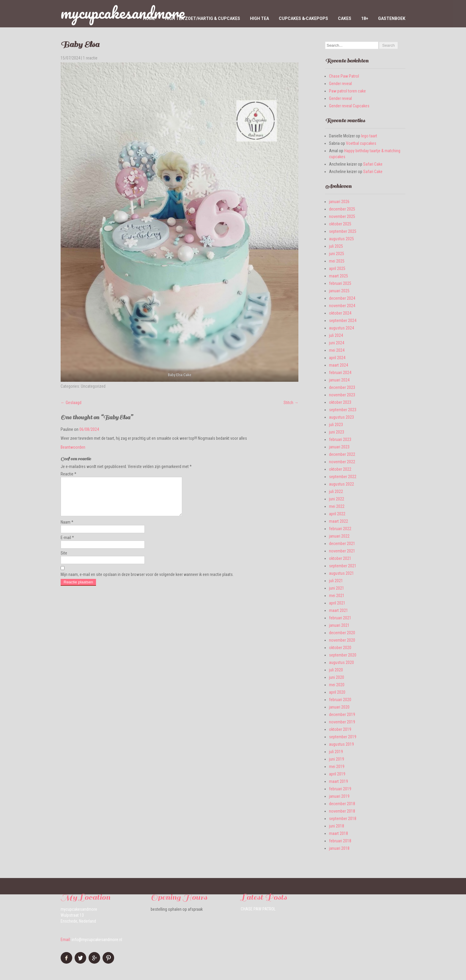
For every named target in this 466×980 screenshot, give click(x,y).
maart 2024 (338, 365)
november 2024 (342, 305)
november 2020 (342, 640)
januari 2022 (339, 536)
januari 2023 (339, 447)
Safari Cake (372, 164)
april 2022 (337, 513)
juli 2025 (336, 246)
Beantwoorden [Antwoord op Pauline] (73, 447)
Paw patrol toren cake (347, 91)
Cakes (344, 18)
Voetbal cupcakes (361, 143)
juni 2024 (336, 342)
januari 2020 (339, 707)
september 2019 (342, 736)
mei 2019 (336, 766)
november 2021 (342, 551)
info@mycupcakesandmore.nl (97, 939)
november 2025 (342, 216)
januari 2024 (339, 380)
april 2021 (337, 603)
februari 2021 (340, 617)
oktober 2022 (340, 469)
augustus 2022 (341, 484)
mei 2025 (336, 261)
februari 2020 (340, 699)
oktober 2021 (340, 558)
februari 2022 (340, 528)
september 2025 (342, 231)
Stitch (291, 402)
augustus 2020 (341, 662)
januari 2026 (339, 201)
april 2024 (337, 357)
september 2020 (342, 655)
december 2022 (342, 454)
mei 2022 (336, 506)
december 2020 (342, 632)
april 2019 (337, 774)
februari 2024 (340, 372)
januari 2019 (339, 796)
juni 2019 (336, 759)
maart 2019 (338, 781)
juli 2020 (336, 670)
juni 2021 (336, 588)
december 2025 (342, 209)
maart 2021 (338, 610)
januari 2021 (339, 625)
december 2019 (342, 714)
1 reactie (90, 58)
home (149, 18)
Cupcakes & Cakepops (303, 18)
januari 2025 (339, 290)
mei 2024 (336, 350)
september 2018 (342, 818)
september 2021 (342, 565)
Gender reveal (340, 83)
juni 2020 (336, 677)
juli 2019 (336, 751)
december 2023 (342, 387)
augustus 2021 (341, 573)
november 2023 (342, 394)
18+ (364, 18)
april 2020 (337, 692)
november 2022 (342, 461)
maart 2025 (338, 276)
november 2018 (342, 811)
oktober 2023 (340, 402)
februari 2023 (340, 439)
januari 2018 (339, 848)
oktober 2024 (340, 313)
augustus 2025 (341, 238)
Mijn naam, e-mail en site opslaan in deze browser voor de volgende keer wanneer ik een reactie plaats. (147, 581)
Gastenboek (391, 18)
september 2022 (342, 476)
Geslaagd (71, 402)
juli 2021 (336, 580)
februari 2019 (340, 788)
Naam (67, 529)
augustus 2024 (341, 328)
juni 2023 (336, 432)
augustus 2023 (341, 417)
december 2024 (342, 298)
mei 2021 (336, 595)
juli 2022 (336, 491)
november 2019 (342, 722)
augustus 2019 (341, 744)
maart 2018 (338, 833)
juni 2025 (336, 253)
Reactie (68, 474)
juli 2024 (336, 335)
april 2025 (337, 268)
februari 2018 (340, 840)
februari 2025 (340, 283)
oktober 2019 (340, 729)
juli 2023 (336, 424)
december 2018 (342, 803)
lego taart (369, 136)
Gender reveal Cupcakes (349, 105)
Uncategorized (93, 386)
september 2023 (342, 409)
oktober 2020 (340, 647)
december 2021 (342, 543)
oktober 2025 (340, 224)
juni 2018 (336, 826)
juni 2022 (336, 499)
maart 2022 (338, 521)
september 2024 (342, 320)
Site (64, 560)
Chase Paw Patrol (344, 76)
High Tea (259, 18)
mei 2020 (336, 684)
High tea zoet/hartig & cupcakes (202, 18)
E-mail (67, 544)
